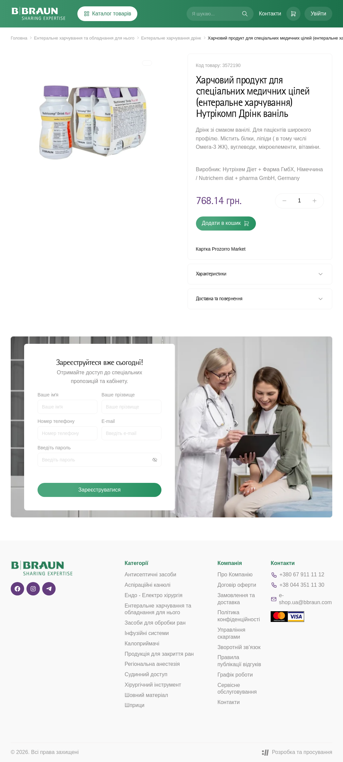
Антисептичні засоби (150, 574)
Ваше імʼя (48, 394)
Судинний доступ (146, 674)
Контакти (270, 13)
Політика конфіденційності (238, 616)
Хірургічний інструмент (153, 685)
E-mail (108, 421)
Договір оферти (236, 585)
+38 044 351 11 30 (297, 585)
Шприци (134, 705)
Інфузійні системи (147, 633)
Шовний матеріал (146, 695)
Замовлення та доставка (236, 598)
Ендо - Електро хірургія (154, 595)
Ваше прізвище (118, 394)
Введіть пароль (54, 447)
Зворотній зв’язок (239, 647)
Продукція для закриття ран (159, 654)
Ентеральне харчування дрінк (171, 38)
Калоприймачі (142, 643)
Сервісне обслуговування (237, 688)
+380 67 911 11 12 (297, 575)
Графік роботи (235, 675)
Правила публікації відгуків (239, 660)
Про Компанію (235, 574)
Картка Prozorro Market (221, 249)
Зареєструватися (99, 490)
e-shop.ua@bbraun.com (301, 598)
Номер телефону (56, 421)
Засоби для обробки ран (155, 623)
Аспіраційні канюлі (147, 585)
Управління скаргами (231, 633)
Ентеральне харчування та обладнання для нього (84, 38)
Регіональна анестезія (152, 664)
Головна (19, 38)
